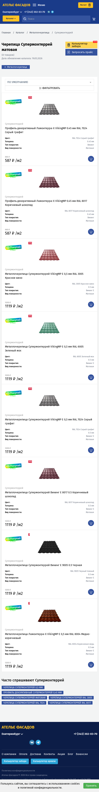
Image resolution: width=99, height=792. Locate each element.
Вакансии (82, 754)
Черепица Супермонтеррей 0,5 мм (23, 687)
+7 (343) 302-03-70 (34, 11)
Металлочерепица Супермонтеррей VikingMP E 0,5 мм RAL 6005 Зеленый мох (44, 348)
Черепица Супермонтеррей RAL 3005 (71, 697)
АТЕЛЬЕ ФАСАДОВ (18, 727)
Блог (70, 754)
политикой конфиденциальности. (41, 787)
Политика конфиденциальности (18, 770)
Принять (91, 785)
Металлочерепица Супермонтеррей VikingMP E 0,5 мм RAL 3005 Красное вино (44, 275)
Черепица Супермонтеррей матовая (24, 697)
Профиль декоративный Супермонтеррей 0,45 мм (32, 692)
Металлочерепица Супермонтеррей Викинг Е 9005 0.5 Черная (43, 565)
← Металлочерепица (15, 67)
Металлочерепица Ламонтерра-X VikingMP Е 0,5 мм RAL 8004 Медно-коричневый (47, 636)
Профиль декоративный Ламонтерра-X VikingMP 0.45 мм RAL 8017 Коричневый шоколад (46, 202)
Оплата (23, 754)
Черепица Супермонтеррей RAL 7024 (24, 702)
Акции (61, 754)
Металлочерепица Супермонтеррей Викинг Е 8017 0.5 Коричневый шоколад (46, 494)
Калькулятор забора (15, 761)
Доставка (35, 754)
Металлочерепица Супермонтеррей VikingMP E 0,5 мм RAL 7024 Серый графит (48, 421)
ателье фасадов (16, 5)
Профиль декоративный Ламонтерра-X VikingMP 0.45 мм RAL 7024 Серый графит (46, 130)
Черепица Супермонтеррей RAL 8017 (70, 702)
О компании (9, 754)
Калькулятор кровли (44, 761)
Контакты (49, 754)
